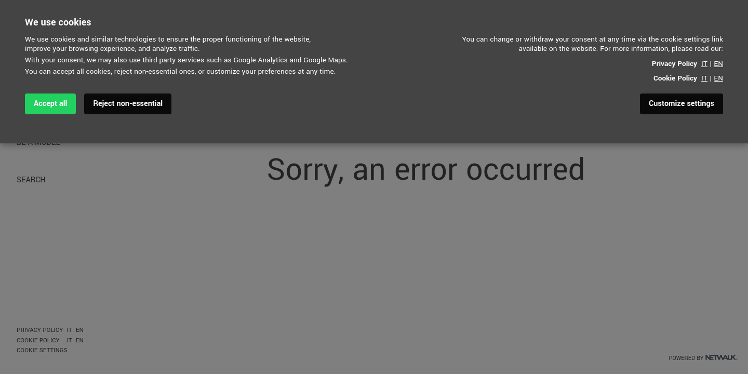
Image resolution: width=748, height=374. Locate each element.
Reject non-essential (128, 103)
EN (718, 64)
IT (704, 64)
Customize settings (681, 103)
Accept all (50, 103)
